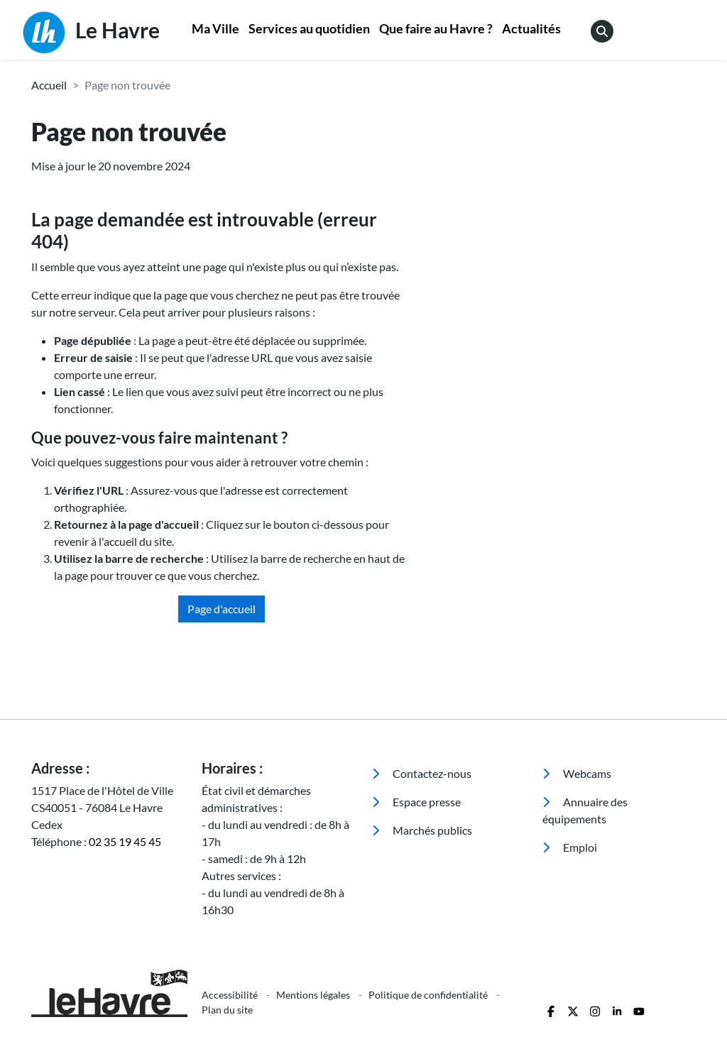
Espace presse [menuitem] (416, 801)
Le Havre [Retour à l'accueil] (91, 32)
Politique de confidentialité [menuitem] (429, 995)
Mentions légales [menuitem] (314, 995)
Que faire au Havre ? (436, 28)
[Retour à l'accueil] (108, 993)
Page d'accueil (221, 608)
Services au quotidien (309, 28)
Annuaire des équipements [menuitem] (585, 810)
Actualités (531, 28)
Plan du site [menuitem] (227, 1010)
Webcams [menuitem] (576, 773)
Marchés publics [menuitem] (422, 830)
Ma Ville (215, 28)
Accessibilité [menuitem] (231, 995)
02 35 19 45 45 (125, 841)
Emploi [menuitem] (569, 847)
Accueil (49, 85)
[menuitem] (215, 30)
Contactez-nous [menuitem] (421, 773)
